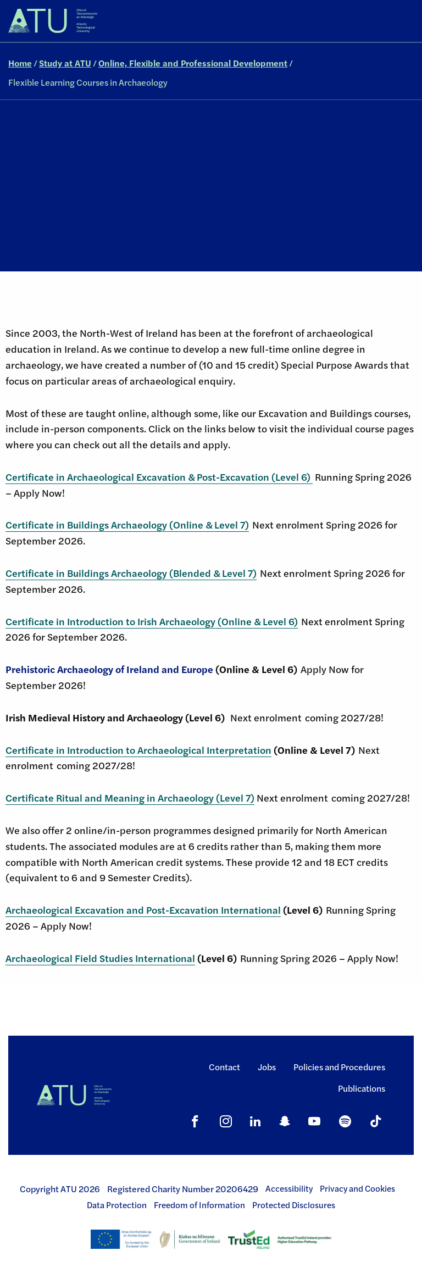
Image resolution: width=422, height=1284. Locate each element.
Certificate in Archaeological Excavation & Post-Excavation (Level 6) (159, 476)
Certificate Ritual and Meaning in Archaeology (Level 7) (129, 797)
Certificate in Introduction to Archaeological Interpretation (138, 750)
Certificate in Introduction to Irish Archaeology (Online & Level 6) (151, 621)
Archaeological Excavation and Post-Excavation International (143, 909)
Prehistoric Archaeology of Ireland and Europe (109, 669)
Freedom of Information (199, 1205)
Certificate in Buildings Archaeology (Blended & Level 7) (131, 573)
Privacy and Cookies (357, 1188)
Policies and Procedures (339, 1066)
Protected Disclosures (293, 1205)
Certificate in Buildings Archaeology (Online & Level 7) (127, 524)
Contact (224, 1066)
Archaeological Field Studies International (100, 958)
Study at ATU (65, 63)
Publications (361, 1088)
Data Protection (117, 1205)
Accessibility (289, 1188)
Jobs (267, 1066)
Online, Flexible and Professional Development (192, 63)
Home (20, 63)
